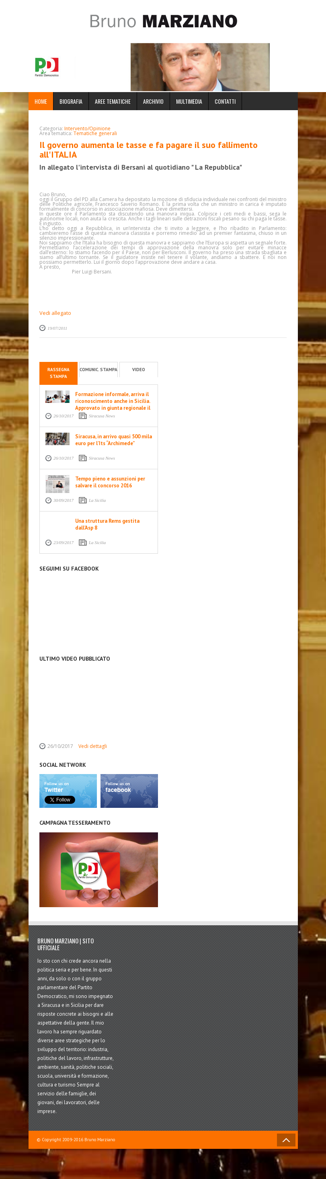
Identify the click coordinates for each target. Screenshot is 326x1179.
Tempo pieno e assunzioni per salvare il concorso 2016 (110, 482)
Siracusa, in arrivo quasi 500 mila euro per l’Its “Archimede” (113, 440)
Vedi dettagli (92, 746)
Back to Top (286, 1140)
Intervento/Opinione (87, 128)
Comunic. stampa (98, 369)
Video (138, 369)
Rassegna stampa (58, 373)
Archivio (153, 101)
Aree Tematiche (113, 101)
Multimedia (189, 101)
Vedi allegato (55, 312)
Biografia (70, 101)
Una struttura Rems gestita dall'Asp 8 (107, 524)
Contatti (225, 101)
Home (41, 101)
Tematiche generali (95, 133)
